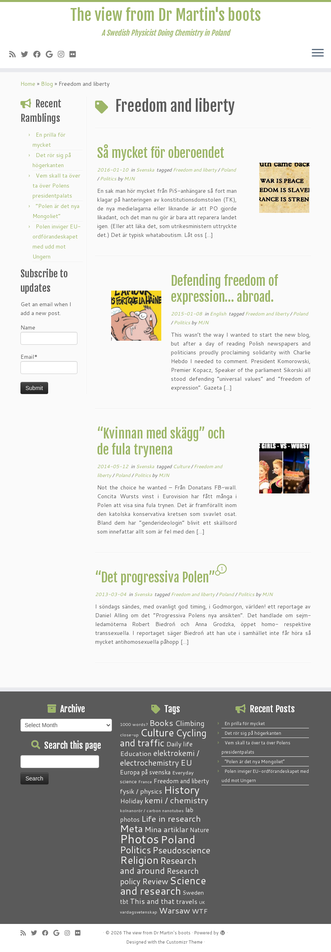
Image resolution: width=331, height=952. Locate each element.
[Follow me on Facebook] (39, 55)
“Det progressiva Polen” (155, 582)
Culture (182, 470)
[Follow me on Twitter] (27, 55)
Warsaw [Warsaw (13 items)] (174, 910)
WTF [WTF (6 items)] (200, 911)
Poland (228, 173)
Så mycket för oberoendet (160, 157)
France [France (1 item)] (145, 781)
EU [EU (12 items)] (186, 762)
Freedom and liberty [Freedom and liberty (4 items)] (181, 780)
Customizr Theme (184, 942)
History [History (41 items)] (181, 789)
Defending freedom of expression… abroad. (224, 293)
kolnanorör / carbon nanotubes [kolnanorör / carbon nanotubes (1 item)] (152, 810)
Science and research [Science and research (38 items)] (163, 885)
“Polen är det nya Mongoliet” (254, 761)
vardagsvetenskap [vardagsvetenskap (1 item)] (138, 912)
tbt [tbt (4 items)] (124, 901)
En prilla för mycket (245, 723)
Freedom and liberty (195, 173)
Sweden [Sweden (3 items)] (193, 893)
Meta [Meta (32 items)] (131, 828)
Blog (47, 88)
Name (48, 338)
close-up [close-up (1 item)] (129, 735)
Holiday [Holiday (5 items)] (131, 800)
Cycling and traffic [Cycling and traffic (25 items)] (163, 738)
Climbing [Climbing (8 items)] (190, 723)
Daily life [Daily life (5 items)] (179, 743)
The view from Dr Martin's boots (165, 16)
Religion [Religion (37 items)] (139, 860)
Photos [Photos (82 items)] (139, 839)
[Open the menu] (318, 55)
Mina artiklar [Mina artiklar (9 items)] (166, 829)
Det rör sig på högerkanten (253, 733)
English (218, 317)
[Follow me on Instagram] (63, 55)
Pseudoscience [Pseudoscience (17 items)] (181, 850)
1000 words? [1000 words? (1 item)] (134, 724)
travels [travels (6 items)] (186, 901)
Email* (48, 367)
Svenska (145, 173)
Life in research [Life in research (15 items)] (171, 819)
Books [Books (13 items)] (161, 723)
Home (27, 88)
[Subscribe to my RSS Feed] (15, 55)
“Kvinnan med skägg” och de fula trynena (161, 446)
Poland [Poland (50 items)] (177, 839)
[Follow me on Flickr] (75, 55)
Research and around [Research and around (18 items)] (158, 865)
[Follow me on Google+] (52, 55)
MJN (129, 182)
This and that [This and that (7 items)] (152, 901)
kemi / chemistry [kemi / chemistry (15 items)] (176, 800)
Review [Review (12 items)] (155, 881)
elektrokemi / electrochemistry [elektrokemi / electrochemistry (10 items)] (159, 758)
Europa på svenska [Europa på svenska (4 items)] (145, 772)
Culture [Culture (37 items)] (157, 732)
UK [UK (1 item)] (202, 902)
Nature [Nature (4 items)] (199, 829)
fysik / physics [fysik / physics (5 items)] (141, 791)
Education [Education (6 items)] (136, 753)
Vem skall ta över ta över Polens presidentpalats (56, 190)
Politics (109, 182)
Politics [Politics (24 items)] (135, 850)
